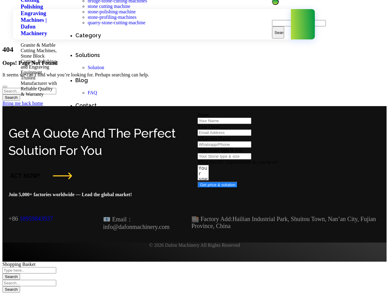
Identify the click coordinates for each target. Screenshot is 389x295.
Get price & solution (217, 187)
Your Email (209, 126)
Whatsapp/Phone (214, 138)
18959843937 (36, 218)
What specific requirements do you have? (238, 162)
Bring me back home (22, 103)
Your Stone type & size (220, 150)
